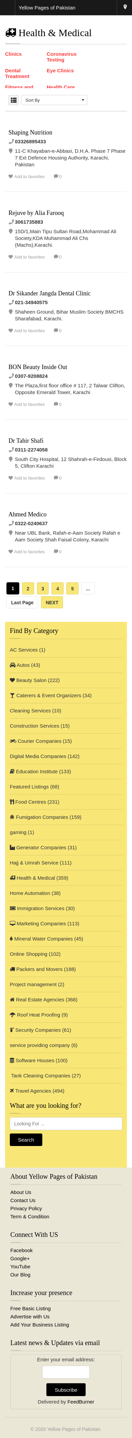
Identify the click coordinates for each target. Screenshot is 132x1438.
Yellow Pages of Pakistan (73, 1429)
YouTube (20, 1266)
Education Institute (34, 771)
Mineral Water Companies (41, 939)
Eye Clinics (60, 70)
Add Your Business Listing (39, 1324)
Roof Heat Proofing (35, 1015)
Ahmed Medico (27, 514)
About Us (20, 1192)
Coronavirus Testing (61, 57)
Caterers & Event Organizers (45, 695)
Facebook (21, 1250)
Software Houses (32, 1060)
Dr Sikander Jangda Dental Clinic (49, 293)
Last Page (22, 602)
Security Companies (35, 1030)
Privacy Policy (26, 1208)
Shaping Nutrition (30, 132)
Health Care (61, 87)
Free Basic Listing (30, 1308)
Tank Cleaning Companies (40, 1075)
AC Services (24, 650)
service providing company (40, 1045)
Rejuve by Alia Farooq (36, 213)
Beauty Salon (28, 680)
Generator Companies (38, 847)
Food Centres (28, 802)
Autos (20, 665)
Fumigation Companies (39, 817)
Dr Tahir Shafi (25, 440)
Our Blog (20, 1274)
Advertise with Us (30, 1316)
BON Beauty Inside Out (37, 367)
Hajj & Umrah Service (34, 863)
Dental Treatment (17, 73)
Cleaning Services (30, 710)
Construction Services (34, 726)
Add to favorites (29, 176)
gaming (18, 832)
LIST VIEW (13, 100)
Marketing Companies (38, 923)
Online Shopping (28, 954)
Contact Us (23, 1200)
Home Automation (30, 893)
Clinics (13, 54)
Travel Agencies (30, 1091)
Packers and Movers (36, 969)
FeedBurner (80, 1402)
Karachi (125, 8)
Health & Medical (32, 878)
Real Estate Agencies (37, 999)
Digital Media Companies (38, 756)
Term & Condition (29, 1216)
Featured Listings (29, 786)
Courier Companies (35, 741)
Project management (33, 984)
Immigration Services (37, 908)
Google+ (20, 1258)
